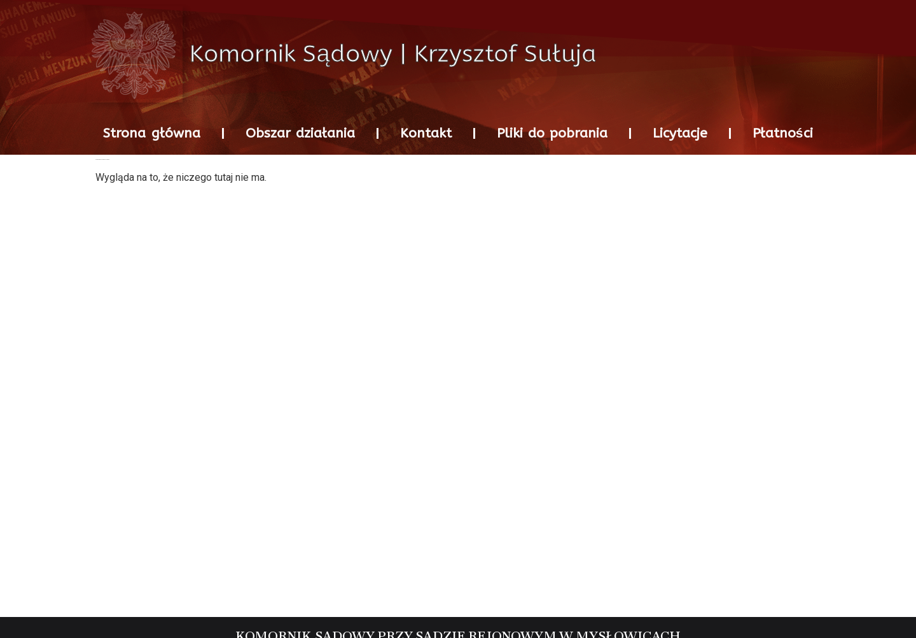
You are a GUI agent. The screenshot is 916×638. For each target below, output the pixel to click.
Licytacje (680, 133)
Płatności (783, 133)
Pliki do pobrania (552, 133)
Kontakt (426, 133)
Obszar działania (300, 133)
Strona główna (151, 133)
